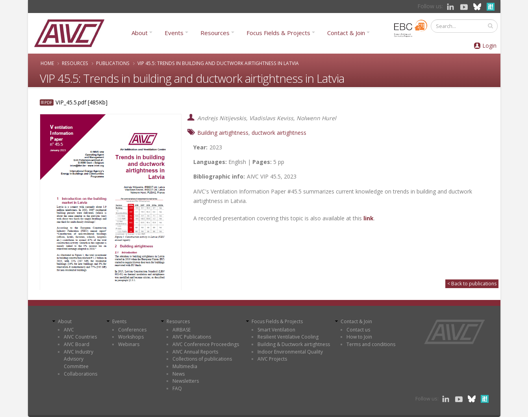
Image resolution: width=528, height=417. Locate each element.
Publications (113, 63)
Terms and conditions (370, 344)
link (368, 218)
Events (174, 33)
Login (489, 45)
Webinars (128, 344)
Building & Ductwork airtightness (294, 344)
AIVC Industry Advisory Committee (78, 359)
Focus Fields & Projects (278, 33)
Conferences (132, 329)
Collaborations (80, 373)
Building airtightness (222, 132)
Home (47, 63)
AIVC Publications (191, 336)
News (178, 373)
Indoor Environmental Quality (290, 351)
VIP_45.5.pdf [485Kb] (81, 102)
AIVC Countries (80, 336)
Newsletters (185, 381)
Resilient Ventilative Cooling (288, 336)
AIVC (69, 329)
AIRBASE (181, 329)
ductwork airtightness (279, 132)
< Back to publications (472, 283)
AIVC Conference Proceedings (205, 344)
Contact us (358, 329)
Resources (215, 33)
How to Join (359, 336)
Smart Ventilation (276, 329)
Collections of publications (202, 359)
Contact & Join (346, 33)
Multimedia (184, 366)
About (140, 33)
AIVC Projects (272, 359)
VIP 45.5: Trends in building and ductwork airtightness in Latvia (218, 63)
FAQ (177, 388)
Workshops (131, 336)
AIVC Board (76, 344)
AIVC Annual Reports (195, 351)
